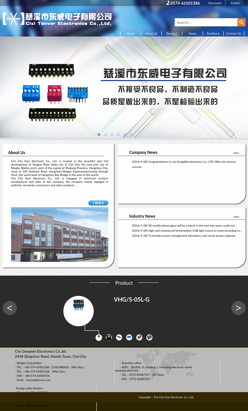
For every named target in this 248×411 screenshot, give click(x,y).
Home (131, 33)
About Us (151, 33)
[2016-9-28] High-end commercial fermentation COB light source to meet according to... (187, 230)
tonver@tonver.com (38, 380)
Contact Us (233, 33)
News (192, 33)
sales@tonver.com (37, 405)
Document (214, 3)
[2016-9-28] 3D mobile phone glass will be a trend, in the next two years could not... (184, 225)
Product (172, 33)
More (237, 153)
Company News (143, 152)
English (235, 3)
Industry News (142, 216)
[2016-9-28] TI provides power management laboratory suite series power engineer (183, 235)
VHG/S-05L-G (132, 299)
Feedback (213, 33)
